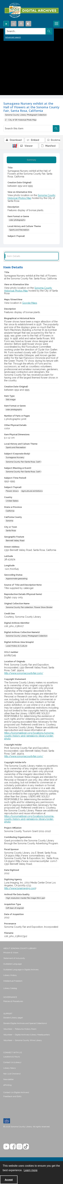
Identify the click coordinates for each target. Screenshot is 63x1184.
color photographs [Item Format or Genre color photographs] (17, 220)
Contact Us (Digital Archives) (16, 1092)
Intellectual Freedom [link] (12, 981)
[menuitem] (31, 952)
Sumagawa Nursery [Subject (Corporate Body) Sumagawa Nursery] (15, 457)
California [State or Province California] (10, 511)
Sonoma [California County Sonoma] (9, 520)
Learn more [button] (30, 1170)
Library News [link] (9, 1068)
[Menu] (56, 24)
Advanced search (13, 37)
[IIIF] (14, 146)
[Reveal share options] (13, 23)
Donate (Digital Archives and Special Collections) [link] (25, 1023)
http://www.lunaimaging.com (20, 888)
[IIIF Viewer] (28, 146)
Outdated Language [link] (12, 964)
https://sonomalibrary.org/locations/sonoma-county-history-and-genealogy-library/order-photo (29, 736)
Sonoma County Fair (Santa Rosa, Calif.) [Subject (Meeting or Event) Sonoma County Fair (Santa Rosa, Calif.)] (23, 471)
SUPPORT (7, 1013)
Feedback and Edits (12, 1096)
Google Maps (29, 303)
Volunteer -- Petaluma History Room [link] (19, 1029)
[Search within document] (56, 128)
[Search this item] (28, 128)
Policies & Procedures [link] (13, 1001)
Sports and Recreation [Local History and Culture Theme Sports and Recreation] (19, 230)
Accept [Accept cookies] (9, 1179)
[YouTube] (6, 1146)
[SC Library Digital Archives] (31, 10)
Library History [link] (10, 975)
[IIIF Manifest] (49, 146)
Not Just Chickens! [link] (12, 1074)
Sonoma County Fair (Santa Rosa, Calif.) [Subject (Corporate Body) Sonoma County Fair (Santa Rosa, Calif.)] (23, 462)
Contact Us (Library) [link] (12, 1062)
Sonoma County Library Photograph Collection (26, 115)
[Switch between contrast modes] (28, 23)
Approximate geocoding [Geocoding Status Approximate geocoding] (16, 578)
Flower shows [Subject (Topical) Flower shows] (12, 491)
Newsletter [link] (8, 1079)
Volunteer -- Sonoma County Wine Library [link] (22, 1040)
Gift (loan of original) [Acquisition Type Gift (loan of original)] (15, 908)
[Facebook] (13, 1146)
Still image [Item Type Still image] (10, 399)
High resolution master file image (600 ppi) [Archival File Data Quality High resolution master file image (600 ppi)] (25, 898)
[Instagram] (19, 1146)
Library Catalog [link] (10, 988)
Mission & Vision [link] (10, 952)
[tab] (31, 160)
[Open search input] (6, 23)
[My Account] (21, 23)
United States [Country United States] (12, 501)
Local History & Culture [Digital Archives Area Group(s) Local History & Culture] (16, 646)
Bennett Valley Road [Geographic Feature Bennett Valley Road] (15, 540)
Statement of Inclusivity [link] (14, 958)
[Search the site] (25, 31)
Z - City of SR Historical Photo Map (20, 120)
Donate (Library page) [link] (13, 1017)
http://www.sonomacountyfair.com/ (23, 673)
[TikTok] (26, 1146)
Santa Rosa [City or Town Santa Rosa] (11, 530)
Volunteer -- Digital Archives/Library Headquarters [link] (26, 1034)
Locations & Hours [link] (11, 1057)
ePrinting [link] (7, 1085)
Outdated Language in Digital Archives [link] (20, 969)
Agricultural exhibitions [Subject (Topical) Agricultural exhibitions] (32, 491)
